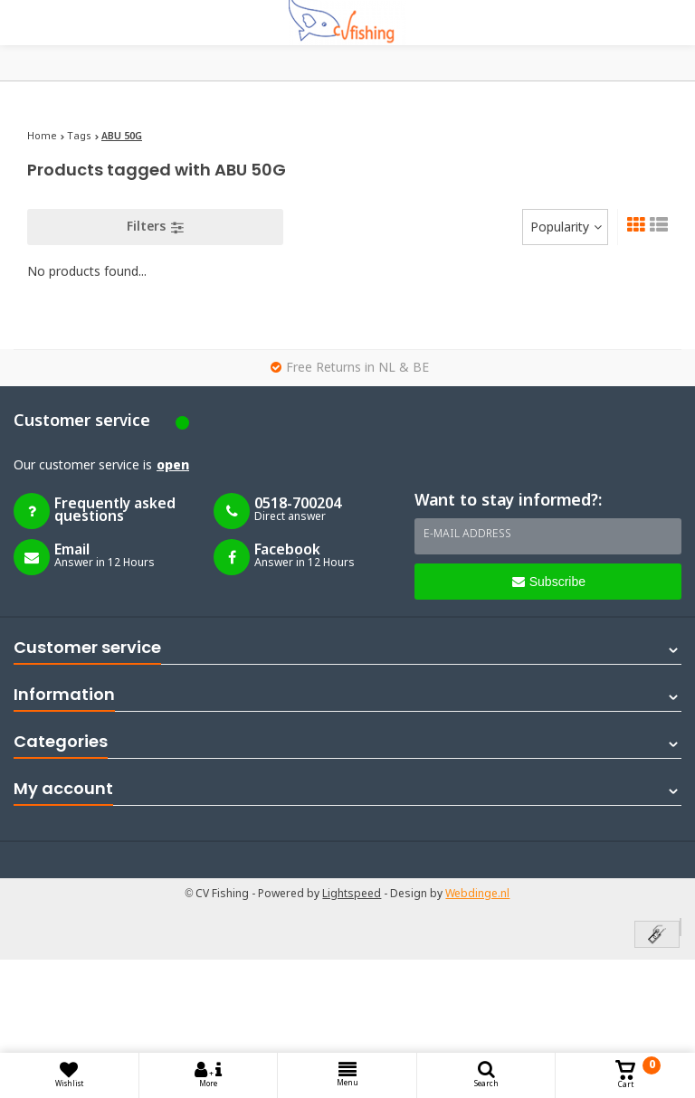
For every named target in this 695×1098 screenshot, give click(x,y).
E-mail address (467, 534)
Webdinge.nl (477, 894)
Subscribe (549, 581)
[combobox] (565, 227)
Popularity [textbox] (559, 228)
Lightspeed (351, 894)
